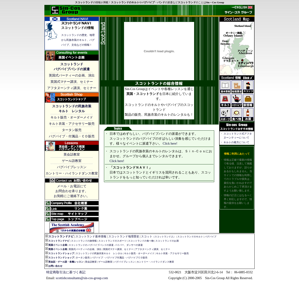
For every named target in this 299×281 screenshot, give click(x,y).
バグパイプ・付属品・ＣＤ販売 (72, 136)
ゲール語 (62, 261)
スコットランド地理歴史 (123, 236)
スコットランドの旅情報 (84, 240)
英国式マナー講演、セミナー (71, 81)
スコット (158, 236)
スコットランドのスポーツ (112, 240)
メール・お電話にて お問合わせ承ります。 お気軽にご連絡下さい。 (72, 191)
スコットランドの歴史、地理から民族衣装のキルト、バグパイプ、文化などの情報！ (78, 40)
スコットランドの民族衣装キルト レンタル (99, 253)
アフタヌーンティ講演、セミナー (71, 88)
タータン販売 (72, 130)
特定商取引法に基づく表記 (65, 272)
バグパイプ (210, 236)
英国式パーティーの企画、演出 (72, 75)
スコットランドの (78, 245)
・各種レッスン (75, 261)
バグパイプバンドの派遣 (101, 245)
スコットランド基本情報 (90, 236)
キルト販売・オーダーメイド (71, 117)
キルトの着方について (236, 142)
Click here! (169, 143)
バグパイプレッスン (71, 167)
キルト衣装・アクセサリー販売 (72, 123)
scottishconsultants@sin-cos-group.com (82, 278)
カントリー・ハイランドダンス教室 (72, 173)
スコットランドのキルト (190, 236)
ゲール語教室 (72, 161)
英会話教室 (72, 154)
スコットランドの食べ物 (141, 240)
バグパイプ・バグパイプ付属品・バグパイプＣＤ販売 (119, 257)
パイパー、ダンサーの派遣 (129, 245)
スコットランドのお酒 (167, 240)
